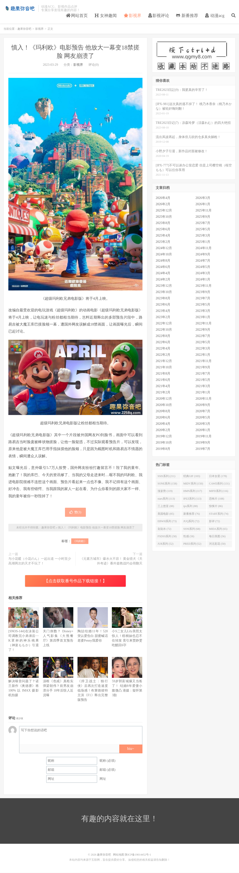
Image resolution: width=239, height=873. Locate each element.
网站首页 (77, 15)
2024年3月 (203, 273)
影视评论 (158, 15)
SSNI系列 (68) (191, 528)
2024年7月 (203, 261)
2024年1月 (203, 279)
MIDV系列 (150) (193, 483)
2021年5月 (203, 380)
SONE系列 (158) (167, 483)
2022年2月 (163, 355)
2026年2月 (163, 204)
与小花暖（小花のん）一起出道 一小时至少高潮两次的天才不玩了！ (39, 561)
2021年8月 (163, 374)
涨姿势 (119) (165, 491)
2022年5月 (203, 342)
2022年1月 (203, 355)
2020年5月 (203, 417)
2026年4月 (163, 198)
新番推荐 (187, 15)
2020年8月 (163, 411)
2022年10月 (164, 330)
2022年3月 (203, 348)
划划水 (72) (164, 528)
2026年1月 (203, 204)
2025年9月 (203, 217)
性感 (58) (188, 536)
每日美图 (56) (217, 536)
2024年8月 (163, 261)
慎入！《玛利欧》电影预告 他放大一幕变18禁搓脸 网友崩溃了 (96, 527)
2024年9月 (203, 254)
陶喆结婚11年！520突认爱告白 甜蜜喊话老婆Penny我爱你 (93, 636)
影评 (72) (214, 521)
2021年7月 (203, 374)
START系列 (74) (218, 513)
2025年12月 (164, 210)
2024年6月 (163, 267)
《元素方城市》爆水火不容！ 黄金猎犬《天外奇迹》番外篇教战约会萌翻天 (111, 561)
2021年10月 (164, 367)
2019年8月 (163, 449)
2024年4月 (163, 273)
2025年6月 (163, 229)
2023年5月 (203, 304)
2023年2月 (163, 317)
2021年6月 (163, 380)
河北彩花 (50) (217, 544)
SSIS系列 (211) (166, 476)
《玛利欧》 (80, 541)
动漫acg (214, 15)
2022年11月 (204, 323)
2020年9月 (203, 405)
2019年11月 (204, 436)
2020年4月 (163, 424)
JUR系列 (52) (165, 544)
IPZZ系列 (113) (192, 499)
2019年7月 (203, 449)
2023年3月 (203, 311)
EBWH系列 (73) (167, 521)
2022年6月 (163, 342)
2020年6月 (163, 417)
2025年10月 (164, 217)
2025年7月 (203, 223)
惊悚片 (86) (216, 506)
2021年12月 (164, 361)
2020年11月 (204, 399)
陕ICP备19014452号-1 (138, 855)
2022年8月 (163, 336)
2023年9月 (203, 292)
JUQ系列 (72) (191, 521)
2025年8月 (163, 223)
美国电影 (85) (166, 513)
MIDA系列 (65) (218, 528)
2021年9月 (203, 367)
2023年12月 (164, 286)
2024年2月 (163, 279)
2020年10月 (164, 405)
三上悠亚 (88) (166, 506)
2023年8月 (163, 298)
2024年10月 (164, 254)
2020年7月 (203, 411)
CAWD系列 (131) (219, 483)
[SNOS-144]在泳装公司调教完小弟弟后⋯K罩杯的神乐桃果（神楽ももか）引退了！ (23, 641)
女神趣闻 (106, 15)
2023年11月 (204, 286)
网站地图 (118, 855)
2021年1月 (203, 392)
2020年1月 (203, 430)
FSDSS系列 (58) (167, 536)
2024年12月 (164, 248)
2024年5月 (203, 267)
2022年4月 (163, 348)
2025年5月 (203, 229)
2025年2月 (163, 242)
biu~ (130, 749)
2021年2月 (163, 392)
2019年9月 (203, 443)
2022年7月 (203, 336)
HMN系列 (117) (192, 491)
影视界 (133, 15)
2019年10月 (164, 443)
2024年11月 (204, 248)
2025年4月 (163, 235)
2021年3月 (203, 386)
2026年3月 (203, 198)
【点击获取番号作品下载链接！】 (75, 581)
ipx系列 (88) (190, 506)
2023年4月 (163, 311)
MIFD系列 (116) (218, 491)
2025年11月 (204, 210)
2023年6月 (163, 304)
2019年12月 (164, 436)
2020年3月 (203, 424)
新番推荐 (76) (191, 513)
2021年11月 (204, 361)
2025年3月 (203, 235)
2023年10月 (164, 292)
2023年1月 (203, 317)
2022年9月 (203, 330)
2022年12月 (164, 323)
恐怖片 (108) (216, 499)
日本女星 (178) (218, 476)
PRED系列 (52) (192, 544)
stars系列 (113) (166, 499)
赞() (75, 512)
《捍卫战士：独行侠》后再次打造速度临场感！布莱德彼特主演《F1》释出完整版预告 (93, 690)
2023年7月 (203, 298)
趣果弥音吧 (19, 8)
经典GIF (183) (191, 476)
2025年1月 (203, 242)
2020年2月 (163, 430)
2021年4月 (163, 386)
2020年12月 (164, 399)
